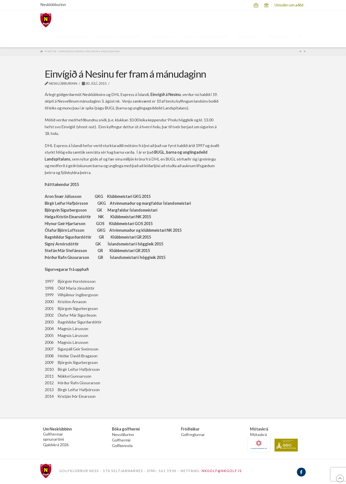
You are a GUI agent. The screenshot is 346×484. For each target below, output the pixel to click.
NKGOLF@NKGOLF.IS (222, 471)
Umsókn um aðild (289, 4)
